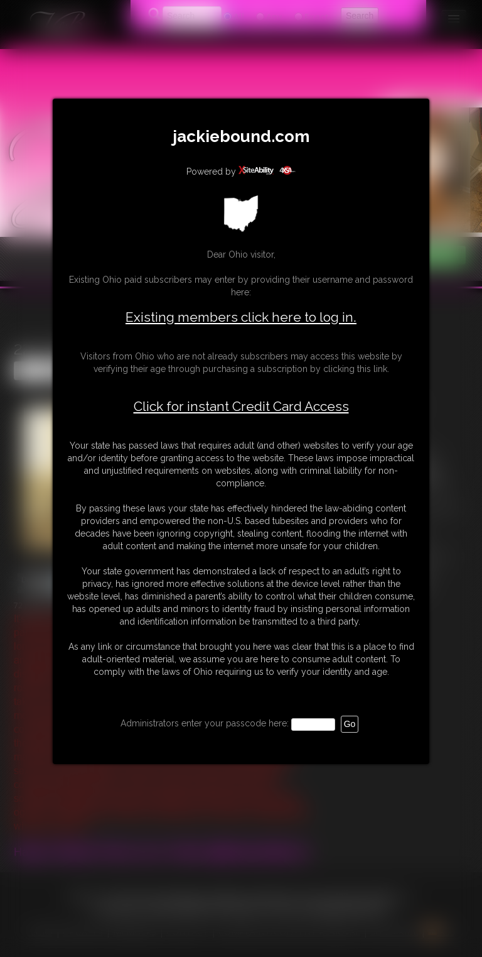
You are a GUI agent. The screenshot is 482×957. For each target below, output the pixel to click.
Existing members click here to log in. (241, 317)
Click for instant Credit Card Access (241, 406)
